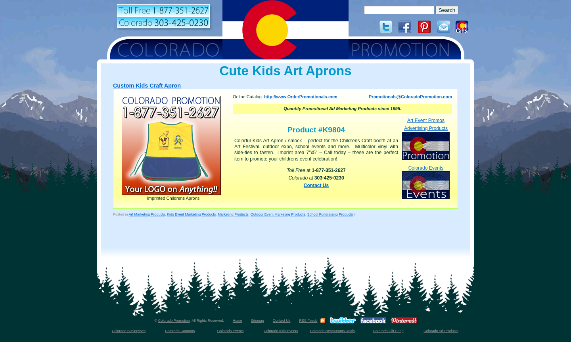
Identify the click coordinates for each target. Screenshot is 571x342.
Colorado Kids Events (281, 331)
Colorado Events (426, 182)
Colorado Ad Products (440, 331)
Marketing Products (233, 214)
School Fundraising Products (330, 214)
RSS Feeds (308, 321)
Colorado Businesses (129, 331)
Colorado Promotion (174, 321)
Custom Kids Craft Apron (147, 85)
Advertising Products (426, 142)
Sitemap (257, 321)
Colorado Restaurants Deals (332, 331)
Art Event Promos (426, 120)
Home (237, 321)
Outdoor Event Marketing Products (278, 214)
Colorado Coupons (180, 331)
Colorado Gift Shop (388, 331)
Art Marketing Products (147, 214)
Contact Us (316, 185)
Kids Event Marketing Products (191, 214)
